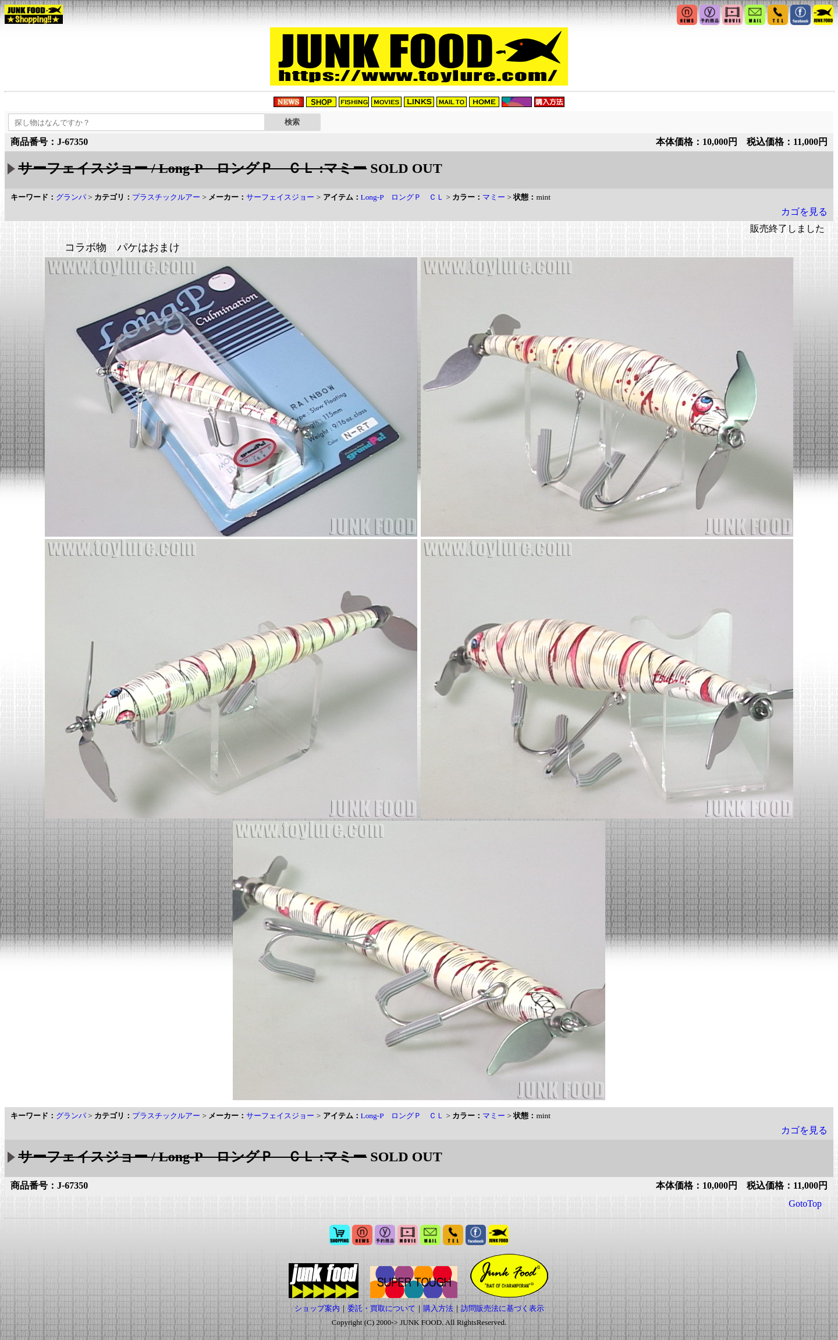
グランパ (71, 197)
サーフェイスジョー (280, 197)
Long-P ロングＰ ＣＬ (403, 197)
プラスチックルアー (166, 197)
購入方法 (438, 1308)
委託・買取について (381, 1308)
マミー (493, 197)
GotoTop (805, 1203)
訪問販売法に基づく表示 (502, 1308)
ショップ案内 (317, 1308)
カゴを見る (804, 212)
